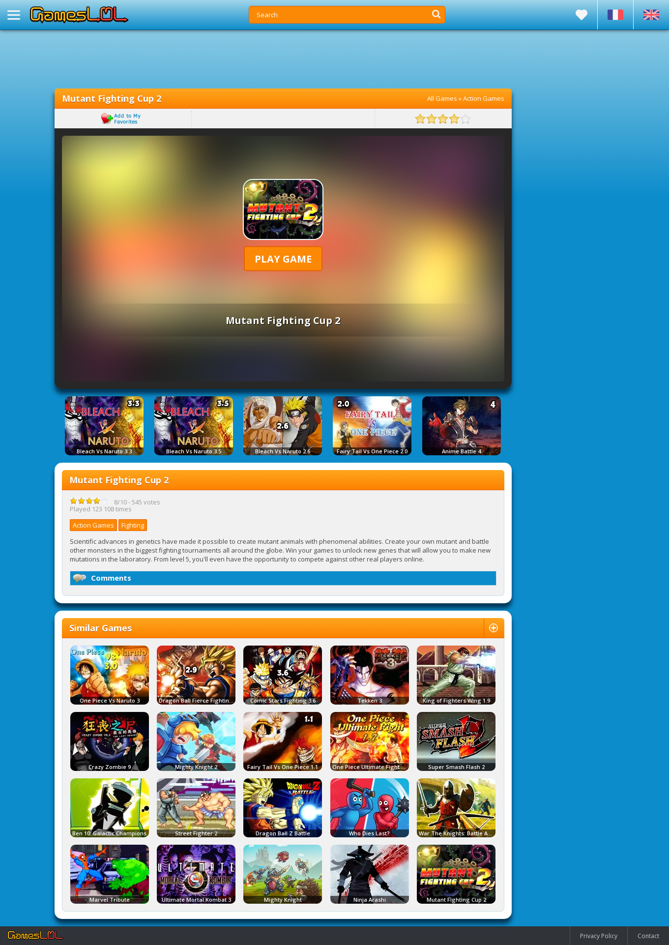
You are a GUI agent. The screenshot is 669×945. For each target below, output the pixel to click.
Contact (648, 936)
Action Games (483, 98)
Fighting (132, 525)
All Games (442, 98)
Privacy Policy (598, 936)
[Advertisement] (283, 59)
